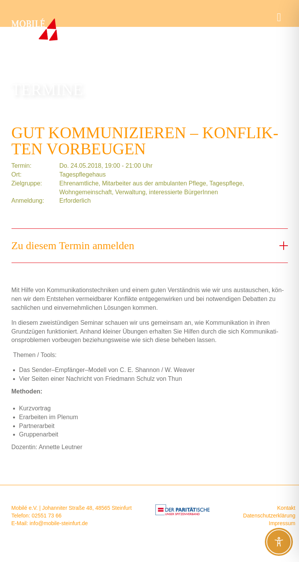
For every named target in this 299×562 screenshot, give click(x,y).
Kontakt (286, 508)
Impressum (282, 523)
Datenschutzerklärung (269, 515)
